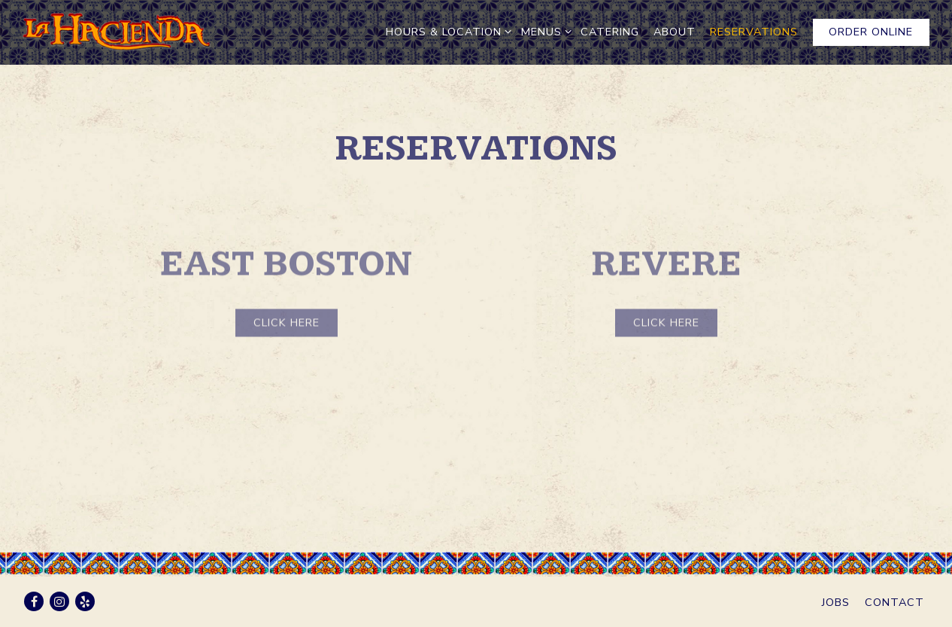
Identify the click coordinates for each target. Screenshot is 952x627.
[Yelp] (85, 601)
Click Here (286, 325)
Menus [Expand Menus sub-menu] (543, 31)
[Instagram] (59, 601)
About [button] (674, 31)
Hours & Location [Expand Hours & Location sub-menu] (446, 31)
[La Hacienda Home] (117, 32)
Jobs (836, 602)
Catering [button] (610, 31)
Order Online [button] (871, 31)
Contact (894, 602)
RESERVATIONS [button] (754, 31)
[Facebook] (34, 601)
